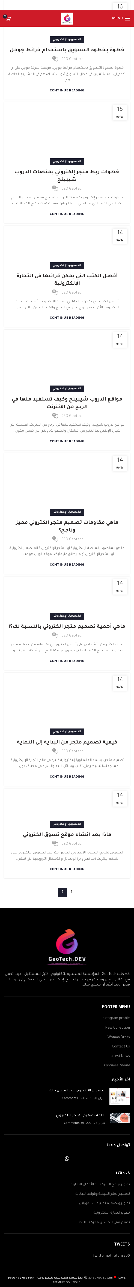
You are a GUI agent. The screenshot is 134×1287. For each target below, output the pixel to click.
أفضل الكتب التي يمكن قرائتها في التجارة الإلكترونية (67, 280)
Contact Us (121, 1047)
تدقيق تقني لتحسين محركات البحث (103, 1223)
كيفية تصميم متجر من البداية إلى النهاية (67, 742)
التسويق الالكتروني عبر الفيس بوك (77, 1091)
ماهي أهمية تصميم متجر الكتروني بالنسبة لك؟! (67, 627)
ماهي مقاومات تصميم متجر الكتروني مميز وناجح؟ (67, 526)
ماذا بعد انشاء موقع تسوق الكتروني (67, 835)
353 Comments (73, 1098)
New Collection (117, 1028)
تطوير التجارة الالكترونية (112, 1213)
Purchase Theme (117, 1066)
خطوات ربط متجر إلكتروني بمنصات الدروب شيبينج (67, 176)
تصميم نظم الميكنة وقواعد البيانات (102, 1194)
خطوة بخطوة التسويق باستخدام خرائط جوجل (67, 50)
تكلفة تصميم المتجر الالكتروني (81, 1116)
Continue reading (67, 91)
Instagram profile (116, 1018)
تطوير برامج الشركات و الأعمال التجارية (100, 1185)
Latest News (120, 1056)
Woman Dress (119, 1038)
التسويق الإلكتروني (67, 39)
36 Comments (74, 1123)
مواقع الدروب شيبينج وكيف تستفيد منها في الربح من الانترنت (67, 403)
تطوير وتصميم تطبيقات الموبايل (104, 1203)
